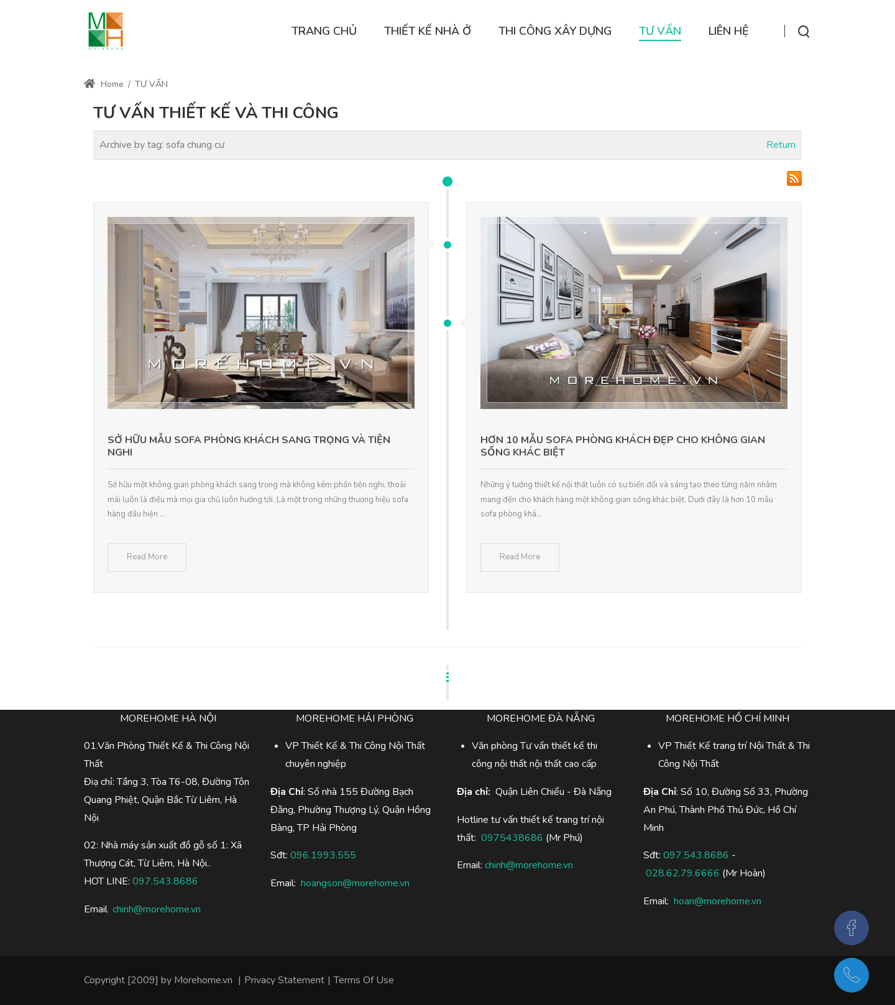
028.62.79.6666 (683, 873)
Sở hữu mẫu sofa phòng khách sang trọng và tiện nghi (249, 446)
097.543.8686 (696, 855)
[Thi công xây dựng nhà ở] (105, 31)
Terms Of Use (364, 980)
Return (781, 145)
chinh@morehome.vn (156, 909)
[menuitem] (324, 31)
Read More (147, 556)
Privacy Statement (284, 980)
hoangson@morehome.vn (355, 883)
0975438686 (512, 838)
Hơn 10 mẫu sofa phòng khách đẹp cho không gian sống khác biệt (622, 446)
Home (104, 84)
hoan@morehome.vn (717, 901)
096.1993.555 (323, 855)
